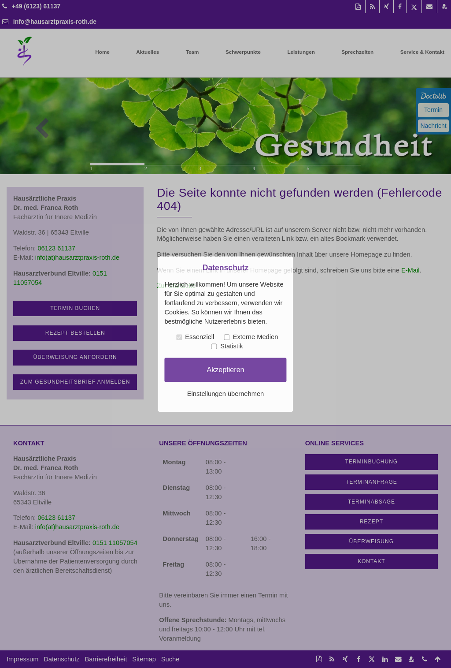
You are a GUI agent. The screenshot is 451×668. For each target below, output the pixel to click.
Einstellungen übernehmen (225, 393)
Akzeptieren (225, 369)
